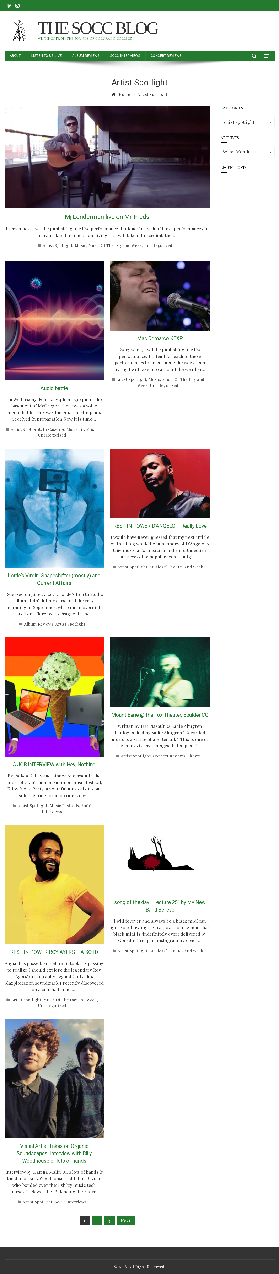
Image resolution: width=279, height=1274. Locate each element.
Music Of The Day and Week (115, 245)
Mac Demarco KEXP (160, 338)
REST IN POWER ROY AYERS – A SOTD (54, 952)
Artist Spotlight (58, 245)
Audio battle (54, 388)
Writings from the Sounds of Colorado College (85, 39)
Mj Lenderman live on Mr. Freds (107, 216)
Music (80, 245)
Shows (194, 756)
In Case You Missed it (63, 429)
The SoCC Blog (98, 28)
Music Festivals (64, 805)
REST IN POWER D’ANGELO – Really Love (160, 526)
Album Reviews (38, 624)
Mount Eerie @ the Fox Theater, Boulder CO (160, 715)
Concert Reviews (169, 756)
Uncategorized (158, 245)
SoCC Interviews (71, 1201)
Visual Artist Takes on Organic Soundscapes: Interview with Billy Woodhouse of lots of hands (54, 1153)
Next (125, 1221)
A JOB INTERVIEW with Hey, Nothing (54, 765)
